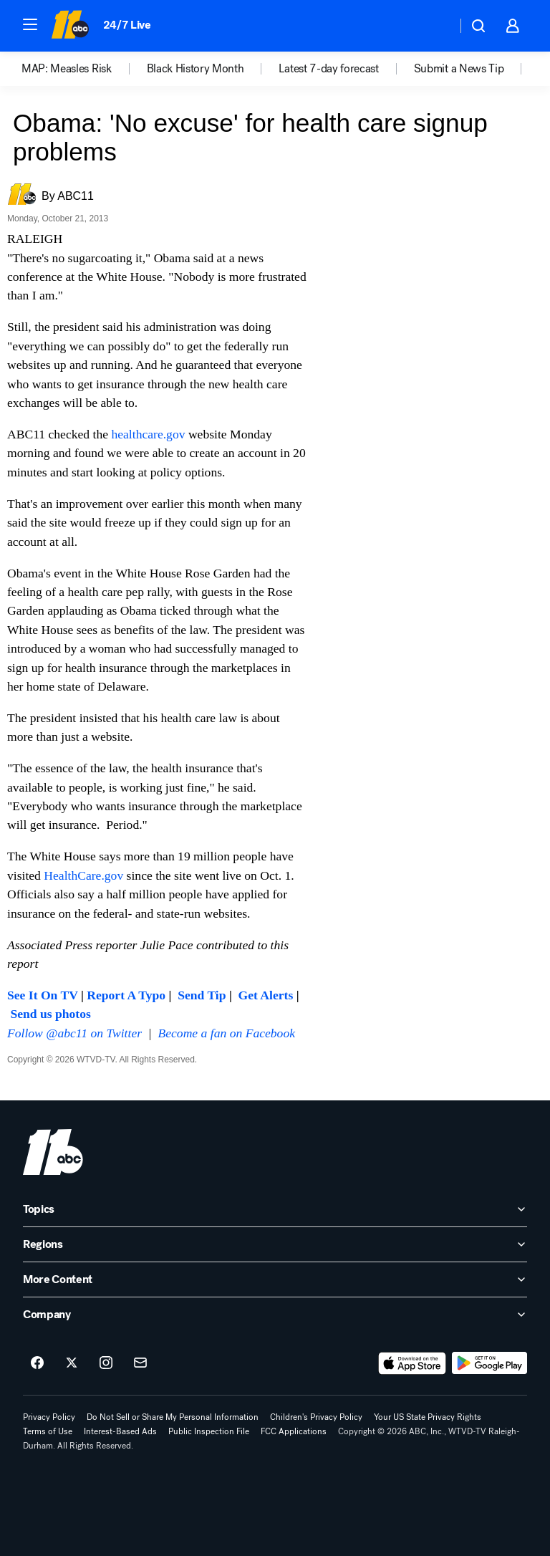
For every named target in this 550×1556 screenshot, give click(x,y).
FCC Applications (294, 1431)
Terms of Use (47, 1431)
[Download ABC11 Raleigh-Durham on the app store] (412, 1363)
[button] (30, 24)
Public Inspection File (208, 1431)
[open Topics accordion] (275, 1209)
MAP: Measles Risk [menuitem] (66, 68)
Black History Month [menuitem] (195, 68)
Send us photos (50, 1014)
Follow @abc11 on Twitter (74, 1033)
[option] (84, 68)
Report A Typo (126, 995)
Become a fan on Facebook (227, 1033)
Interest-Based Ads (120, 1431)
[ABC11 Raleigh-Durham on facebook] (37, 1363)
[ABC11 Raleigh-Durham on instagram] (106, 1363)
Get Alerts (266, 995)
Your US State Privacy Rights (427, 1417)
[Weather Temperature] (434, 25)
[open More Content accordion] (275, 1279)
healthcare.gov (148, 434)
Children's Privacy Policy (316, 1417)
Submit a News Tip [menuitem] (459, 68)
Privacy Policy (49, 1417)
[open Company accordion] (275, 1314)
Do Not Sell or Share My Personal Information (173, 1417)
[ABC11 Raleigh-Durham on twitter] (71, 1363)
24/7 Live (127, 24)
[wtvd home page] (53, 1152)
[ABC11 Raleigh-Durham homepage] (70, 26)
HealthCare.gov (83, 875)
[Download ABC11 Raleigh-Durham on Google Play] (489, 1363)
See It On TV (42, 995)
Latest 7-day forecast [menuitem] (328, 68)
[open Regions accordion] (275, 1244)
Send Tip (202, 995)
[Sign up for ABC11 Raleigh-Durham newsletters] (140, 1363)
